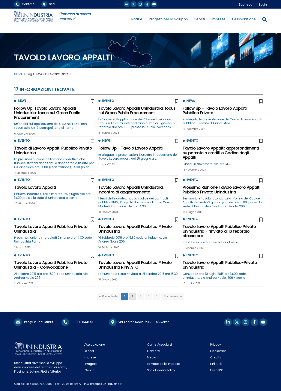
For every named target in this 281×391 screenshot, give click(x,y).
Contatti (24, 4)
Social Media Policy (161, 370)
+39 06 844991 (77, 322)
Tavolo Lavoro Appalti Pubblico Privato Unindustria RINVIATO (135, 265)
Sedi (48, 4)
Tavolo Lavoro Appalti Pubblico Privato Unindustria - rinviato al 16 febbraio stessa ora (219, 231)
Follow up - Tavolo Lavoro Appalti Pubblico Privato (214, 111)
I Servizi (89, 370)
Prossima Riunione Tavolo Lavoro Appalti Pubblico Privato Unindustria (221, 190)
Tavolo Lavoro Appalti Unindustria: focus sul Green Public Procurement (137, 111)
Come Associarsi (159, 344)
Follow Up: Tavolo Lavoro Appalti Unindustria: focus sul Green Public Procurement (47, 113)
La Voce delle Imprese (163, 364)
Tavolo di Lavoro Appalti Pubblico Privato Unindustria (53, 150)
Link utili (216, 364)
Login (263, 4)
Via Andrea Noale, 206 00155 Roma (139, 322)
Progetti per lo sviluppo (168, 19)
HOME (18, 74)
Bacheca (245, 4)
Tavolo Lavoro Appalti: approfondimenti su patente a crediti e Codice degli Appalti (221, 152)
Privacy (215, 344)
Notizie (136, 19)
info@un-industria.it (33, 322)
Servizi (199, 19)
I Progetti (90, 364)
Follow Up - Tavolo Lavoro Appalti (130, 148)
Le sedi (89, 351)
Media (151, 357)
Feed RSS (217, 370)
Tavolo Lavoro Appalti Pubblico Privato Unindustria (50, 229)
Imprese (218, 19)
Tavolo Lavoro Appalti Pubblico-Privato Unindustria (220, 265)
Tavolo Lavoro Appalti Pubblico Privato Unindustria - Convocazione (50, 265)
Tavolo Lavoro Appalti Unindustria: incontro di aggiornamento (131, 190)
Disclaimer (218, 351)
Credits (215, 357)
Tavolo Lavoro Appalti (35, 187)
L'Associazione (94, 344)
